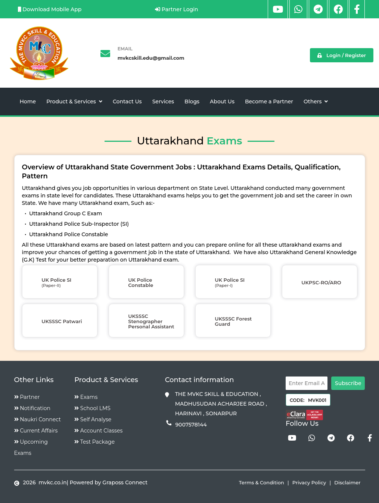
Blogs (191, 101)
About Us (222, 101)
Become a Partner (269, 101)
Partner (27, 397)
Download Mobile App (50, 9)
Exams (85, 397)
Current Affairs (36, 430)
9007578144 (190, 424)
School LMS (92, 408)
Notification (32, 408)
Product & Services (74, 101)
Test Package (94, 441)
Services (163, 101)
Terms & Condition (261, 482)
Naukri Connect (37, 419)
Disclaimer (347, 482)
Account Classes (98, 430)
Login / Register (341, 55)
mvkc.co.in (51, 482)
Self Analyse (92, 419)
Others (316, 101)
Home (28, 101)
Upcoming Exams (31, 447)
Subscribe (348, 383)
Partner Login (176, 9)
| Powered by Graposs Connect (106, 482)
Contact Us (127, 101)
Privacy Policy (309, 482)
